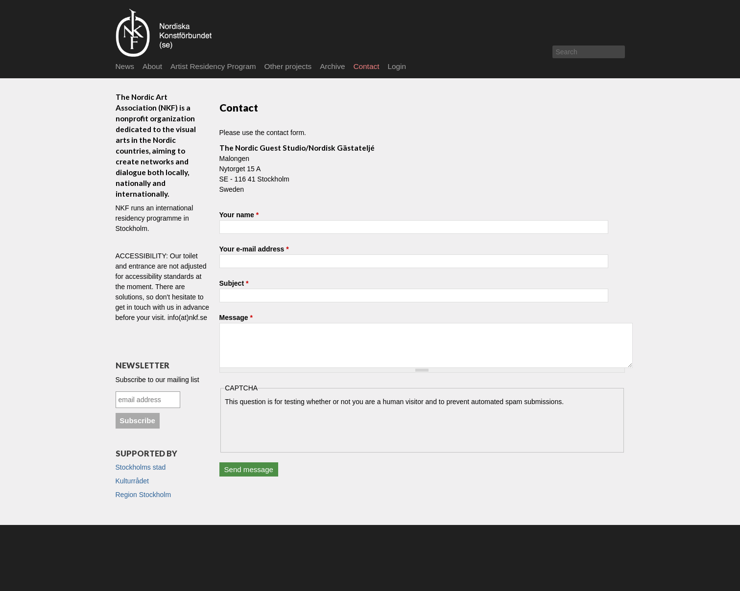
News (125, 66)
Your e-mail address (254, 249)
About (152, 66)
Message (236, 317)
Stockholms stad (141, 467)
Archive (332, 66)
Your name (239, 215)
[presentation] (299, 426)
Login (396, 66)
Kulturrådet (132, 481)
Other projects (288, 66)
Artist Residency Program (213, 66)
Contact (366, 66)
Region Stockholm (143, 495)
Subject (234, 283)
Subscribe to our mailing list (157, 380)
